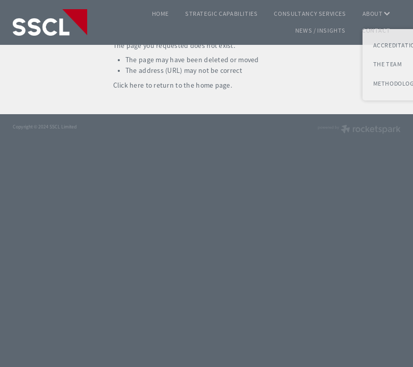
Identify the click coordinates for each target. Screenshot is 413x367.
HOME (160, 14)
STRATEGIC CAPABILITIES (221, 14)
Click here (128, 85)
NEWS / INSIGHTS (320, 31)
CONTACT (376, 31)
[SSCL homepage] (51, 22)
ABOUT (377, 14)
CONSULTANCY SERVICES (310, 14)
